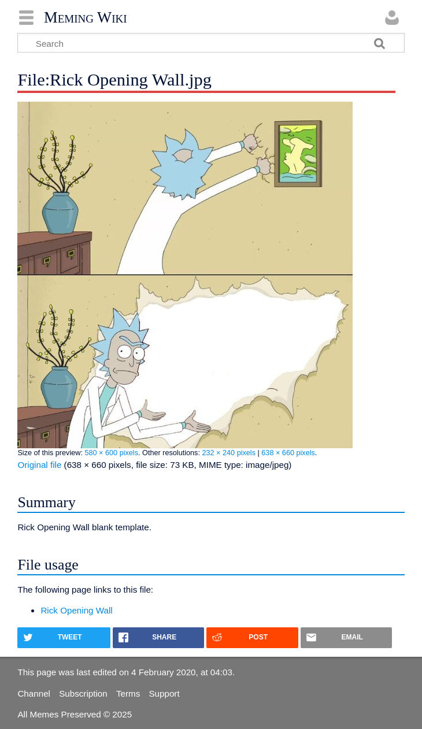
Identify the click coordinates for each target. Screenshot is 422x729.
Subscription (83, 693)
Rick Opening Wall (76, 610)
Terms (128, 693)
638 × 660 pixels (288, 453)
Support (164, 693)
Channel (33, 693)
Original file (39, 465)
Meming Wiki (85, 17)
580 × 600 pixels (111, 453)
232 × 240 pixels (229, 453)
